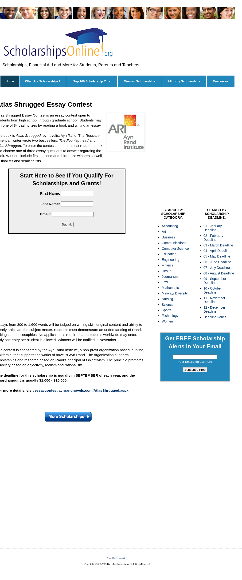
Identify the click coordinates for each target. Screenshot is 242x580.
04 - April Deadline (216, 251)
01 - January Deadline (212, 228)
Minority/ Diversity (174, 293)
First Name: (50, 193)
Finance (167, 265)
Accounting (170, 226)
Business (168, 237)
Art (164, 232)
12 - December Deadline (214, 309)
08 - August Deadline (218, 273)
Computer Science (175, 248)
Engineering (170, 260)
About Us (111, 558)
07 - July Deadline (216, 268)
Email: (45, 214)
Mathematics (171, 288)
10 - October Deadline (212, 290)
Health (166, 271)
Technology (170, 316)
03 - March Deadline (218, 245)
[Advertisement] (48, 149)
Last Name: (50, 204)
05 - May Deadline (216, 256)
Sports (166, 310)
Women (167, 321)
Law (165, 282)
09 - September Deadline (214, 281)
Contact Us (122, 558)
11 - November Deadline (214, 300)
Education (169, 254)
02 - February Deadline (213, 238)
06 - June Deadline (217, 262)
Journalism (170, 276)
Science (167, 304)
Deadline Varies (214, 317)
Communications (174, 243)
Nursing (167, 299)
